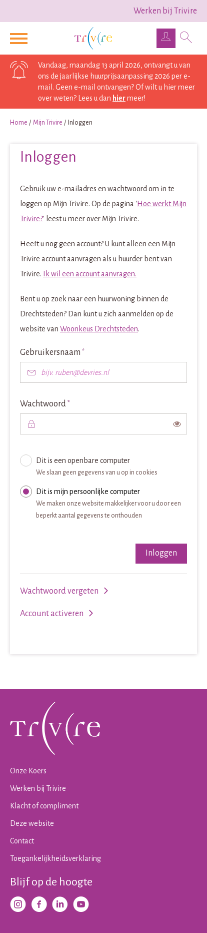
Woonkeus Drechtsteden (99, 329)
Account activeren (52, 613)
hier (119, 98)
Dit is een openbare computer (109, 468)
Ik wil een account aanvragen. (89, 274)
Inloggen (161, 553)
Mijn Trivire (47, 122)
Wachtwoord (63, 403)
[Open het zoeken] (186, 39)
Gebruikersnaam (70, 351)
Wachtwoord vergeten (59, 591)
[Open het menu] (20, 39)
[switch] (177, 424)
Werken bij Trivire (165, 11)
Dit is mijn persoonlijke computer (109, 506)
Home (19, 122)
